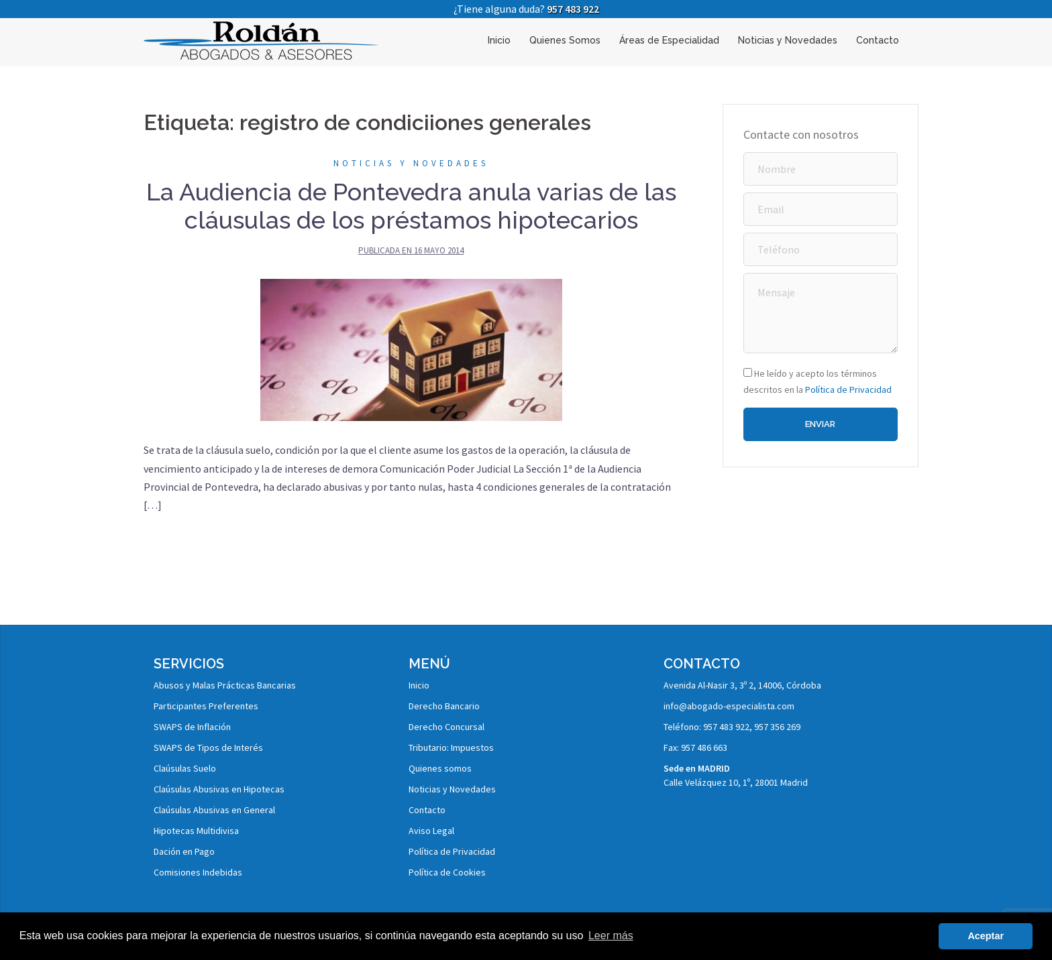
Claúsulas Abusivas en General (214, 810)
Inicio (499, 40)
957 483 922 (573, 8)
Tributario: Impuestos (451, 747)
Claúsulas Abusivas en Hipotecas (219, 789)
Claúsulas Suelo (185, 768)
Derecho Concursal (446, 727)
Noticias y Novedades (787, 40)
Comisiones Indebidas (198, 872)
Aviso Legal (431, 831)
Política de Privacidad (848, 389)
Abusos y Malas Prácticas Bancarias (225, 685)
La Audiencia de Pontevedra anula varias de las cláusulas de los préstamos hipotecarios (411, 206)
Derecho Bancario (444, 706)
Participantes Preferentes (206, 706)
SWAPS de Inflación (192, 727)
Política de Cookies (447, 872)
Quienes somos (440, 768)
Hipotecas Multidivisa (196, 831)
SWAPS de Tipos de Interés (208, 747)
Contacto (877, 40)
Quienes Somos (564, 40)
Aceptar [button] (985, 936)
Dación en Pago (184, 851)
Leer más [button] (610, 935)
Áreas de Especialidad (669, 40)
